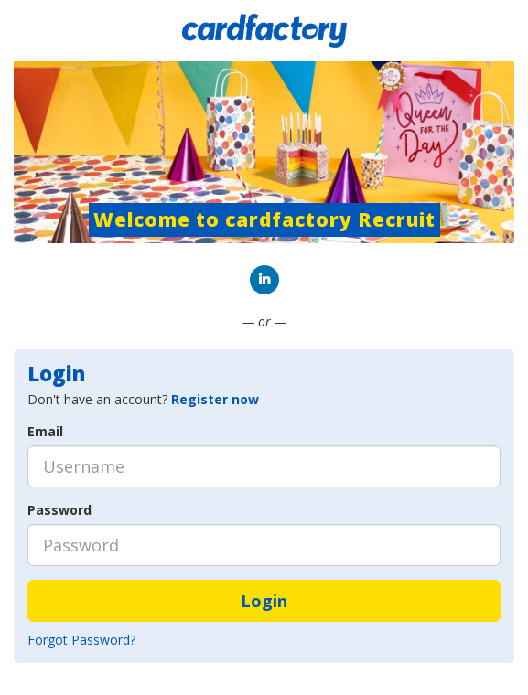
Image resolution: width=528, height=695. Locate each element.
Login (264, 601)
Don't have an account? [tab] (143, 399)
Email (45, 431)
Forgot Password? (81, 639)
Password (59, 510)
